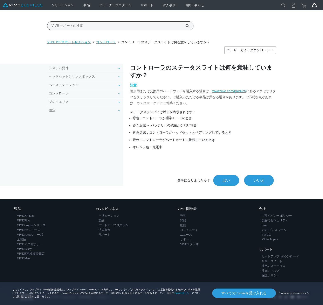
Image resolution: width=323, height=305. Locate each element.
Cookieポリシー (183, 293)
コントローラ (106, 42)
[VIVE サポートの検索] (185, 26)
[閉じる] (283, 5)
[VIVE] (22, 5)
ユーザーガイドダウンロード (249, 50)
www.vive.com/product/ (229, 91)
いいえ (258, 180)
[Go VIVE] (314, 5)
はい (226, 180)
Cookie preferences (292, 293)
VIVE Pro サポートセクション (69, 42)
